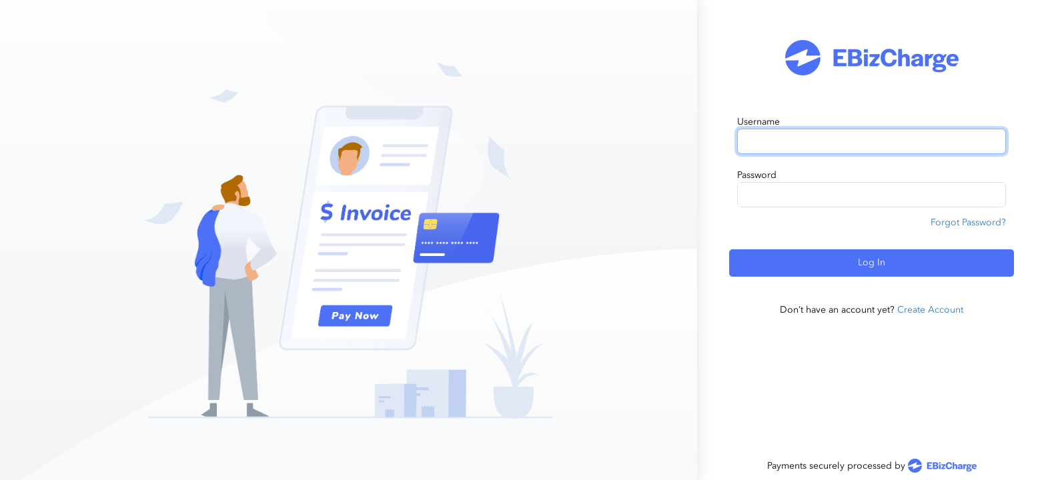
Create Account (930, 309)
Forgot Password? (968, 222)
